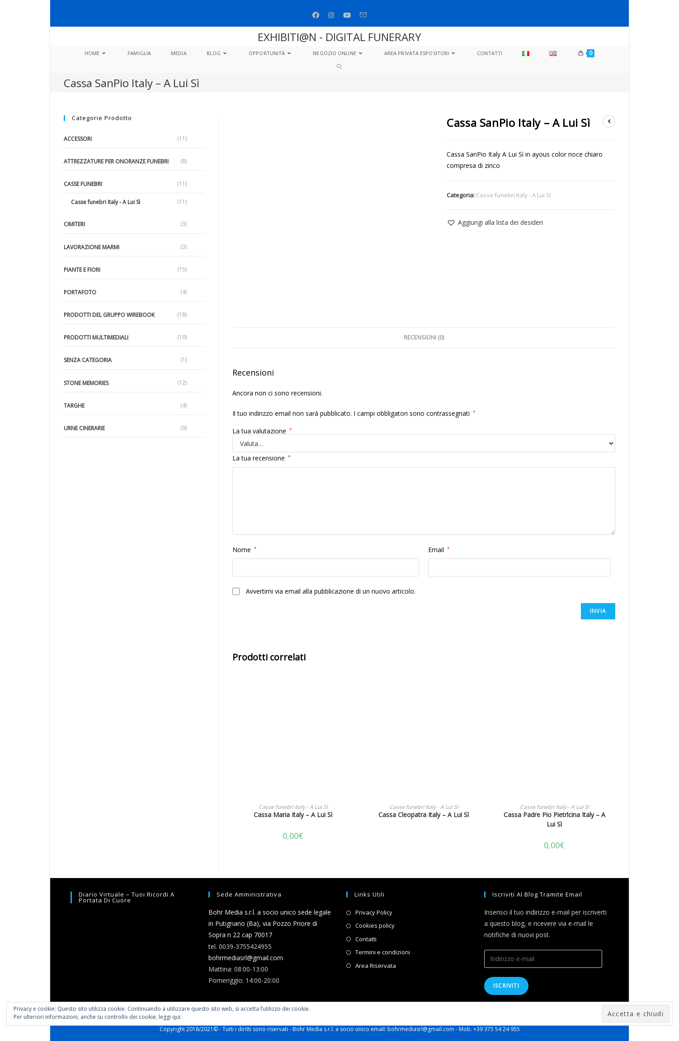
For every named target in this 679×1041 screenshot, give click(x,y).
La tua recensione (261, 458)
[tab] (423, 338)
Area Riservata (375, 966)
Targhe (74, 405)
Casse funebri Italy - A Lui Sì (513, 195)
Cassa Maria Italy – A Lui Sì (293, 814)
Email (439, 549)
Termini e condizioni (382, 952)
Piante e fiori (82, 270)
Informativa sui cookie (211, 1017)
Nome (244, 549)
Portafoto (80, 292)
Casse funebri (83, 184)
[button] (495, 222)
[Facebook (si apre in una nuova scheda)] (316, 15)
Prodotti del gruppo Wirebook (109, 315)
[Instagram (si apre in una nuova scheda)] (331, 15)
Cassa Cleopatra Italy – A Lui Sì (423, 814)
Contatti (366, 939)
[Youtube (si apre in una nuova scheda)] (347, 15)
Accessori (78, 139)
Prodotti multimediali (96, 337)
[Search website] (339, 67)
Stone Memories (86, 383)
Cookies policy (375, 925)
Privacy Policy (373, 912)
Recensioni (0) (424, 337)
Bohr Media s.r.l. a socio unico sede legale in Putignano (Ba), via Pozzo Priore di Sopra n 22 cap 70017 (269, 923)
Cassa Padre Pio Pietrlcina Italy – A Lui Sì (554, 819)
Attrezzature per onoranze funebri (116, 161)
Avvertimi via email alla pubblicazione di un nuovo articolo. (330, 591)
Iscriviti (506, 986)
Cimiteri (74, 224)
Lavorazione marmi (91, 247)
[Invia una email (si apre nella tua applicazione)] (363, 15)
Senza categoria (88, 360)
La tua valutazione (262, 431)
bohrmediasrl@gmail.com (245, 957)
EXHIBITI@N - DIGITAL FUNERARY (339, 36)
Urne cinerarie (84, 428)
